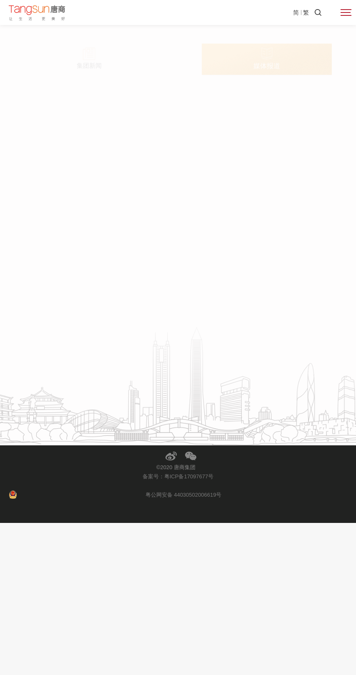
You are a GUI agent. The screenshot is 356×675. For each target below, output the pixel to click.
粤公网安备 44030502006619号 (183, 647)
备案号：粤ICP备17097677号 (178, 628)
